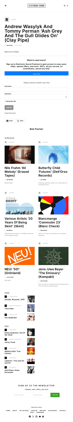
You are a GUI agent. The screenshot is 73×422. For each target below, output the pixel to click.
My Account (24, 410)
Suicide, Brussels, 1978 (15, 299)
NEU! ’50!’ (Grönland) (13, 271)
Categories (52, 410)
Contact (62, 410)
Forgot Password (10, 113)
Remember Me (10, 101)
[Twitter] (33, 416)
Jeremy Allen (10, 277)
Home (8, 410)
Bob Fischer (10, 45)
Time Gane (9, 309)
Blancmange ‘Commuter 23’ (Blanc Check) (49, 222)
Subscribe (55, 395)
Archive (34, 410)
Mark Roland (43, 230)
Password (8, 94)
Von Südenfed (11, 318)
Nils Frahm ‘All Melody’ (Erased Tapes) (17, 171)
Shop (32, 412)
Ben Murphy (10, 179)
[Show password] (66, 97)
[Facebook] (30, 416)
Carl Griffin (43, 179)
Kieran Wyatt (43, 281)
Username (8, 86)
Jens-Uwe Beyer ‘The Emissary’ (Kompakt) (51, 273)
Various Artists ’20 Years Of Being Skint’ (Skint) (19, 222)
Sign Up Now (36, 74)
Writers (43, 410)
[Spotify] (43, 416)
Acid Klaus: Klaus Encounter (12, 371)
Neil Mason (9, 230)
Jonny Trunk (10, 342)
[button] (67, 5)
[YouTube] (40, 416)
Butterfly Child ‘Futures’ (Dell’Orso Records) (52, 171)
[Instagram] (36, 416)
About (14, 410)
